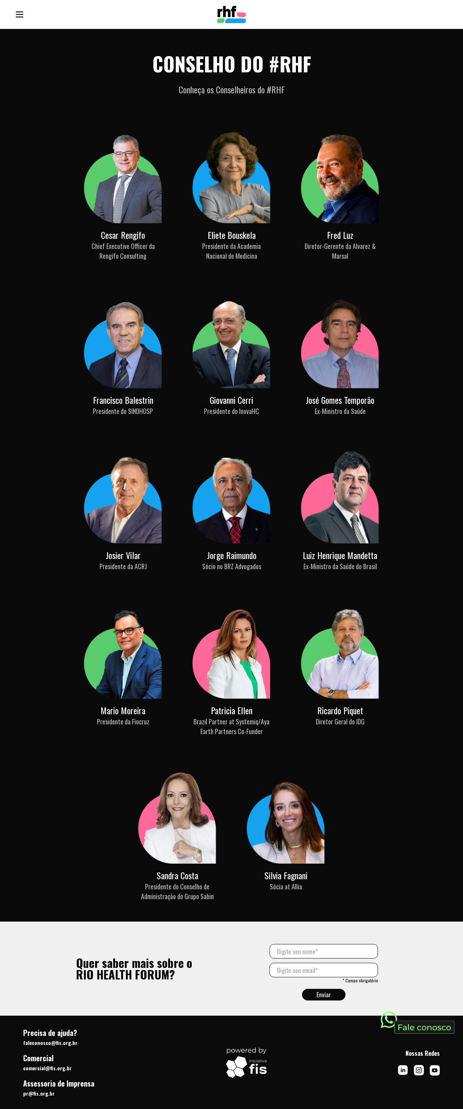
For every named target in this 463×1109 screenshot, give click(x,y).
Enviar (324, 994)
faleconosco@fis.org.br (50, 1042)
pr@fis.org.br (39, 1093)
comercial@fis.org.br (47, 1068)
